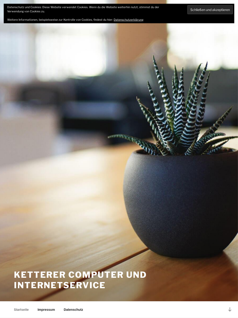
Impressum (46, 309)
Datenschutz (73, 309)
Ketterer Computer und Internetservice (80, 280)
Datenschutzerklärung (128, 19)
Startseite (21, 309)
